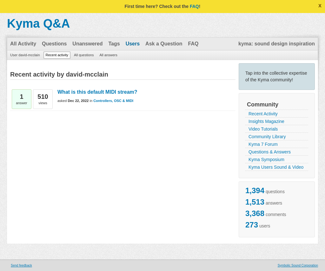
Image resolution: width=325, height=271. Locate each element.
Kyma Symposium (266, 159)
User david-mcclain (25, 55)
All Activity (23, 43)
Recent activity (57, 55)
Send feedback (21, 265)
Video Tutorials (263, 129)
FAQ (194, 6)
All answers (108, 55)
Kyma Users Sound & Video (276, 167)
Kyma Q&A (38, 23)
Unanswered (87, 43)
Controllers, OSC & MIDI (113, 101)
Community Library (267, 136)
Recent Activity (263, 113)
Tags (114, 43)
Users (133, 43)
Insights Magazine (266, 121)
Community (262, 104)
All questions (84, 55)
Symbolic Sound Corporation (298, 265)
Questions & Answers (270, 151)
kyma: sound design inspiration (276, 43)
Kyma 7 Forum (263, 144)
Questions (54, 43)
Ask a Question (163, 43)
